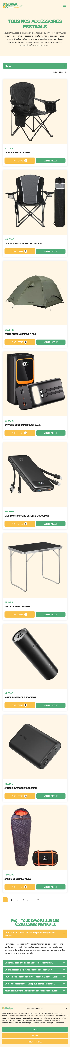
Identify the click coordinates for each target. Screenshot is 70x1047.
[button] (66, 1008)
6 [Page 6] (32, 900)
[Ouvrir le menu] (64, 5)
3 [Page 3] (17, 900)
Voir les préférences (35, 1041)
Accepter (35, 1029)
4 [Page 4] (23, 900)
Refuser (35, 1035)
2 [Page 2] (11, 900)
